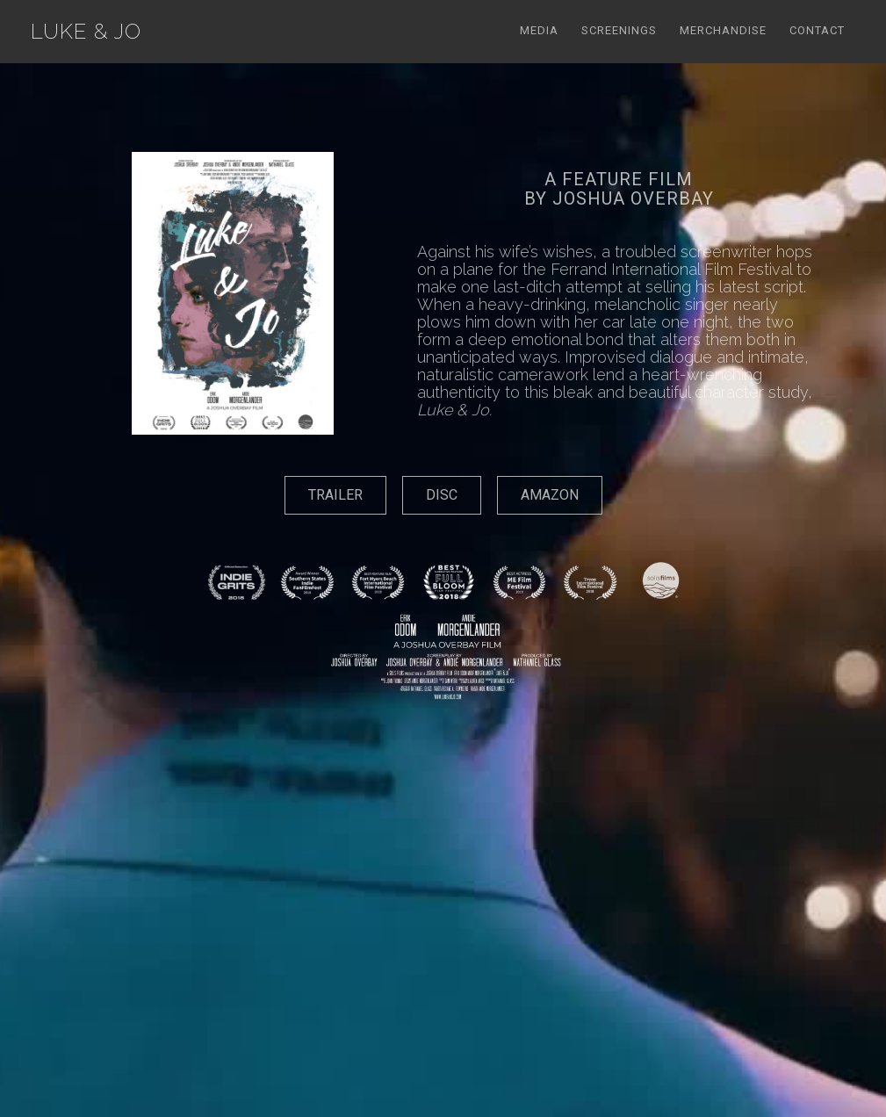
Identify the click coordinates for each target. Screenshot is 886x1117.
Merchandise (723, 30)
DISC (441, 494)
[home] (86, 31)
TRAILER (335, 494)
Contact (817, 30)
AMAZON (550, 494)
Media (539, 30)
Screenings (619, 30)
